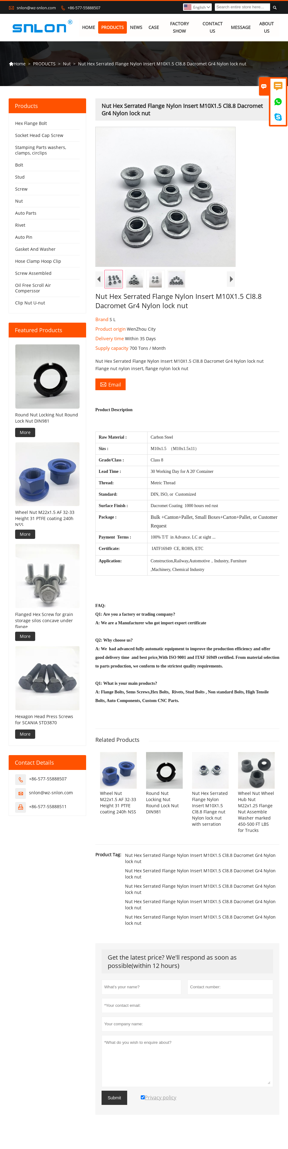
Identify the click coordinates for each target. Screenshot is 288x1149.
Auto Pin (23, 237)
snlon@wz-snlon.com (36, 7)
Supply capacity (112, 348)
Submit (114, 1098)
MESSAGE (241, 28)
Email (110, 384)
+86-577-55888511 (48, 806)
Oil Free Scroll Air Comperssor (33, 288)
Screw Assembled (33, 273)
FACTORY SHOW (179, 27)
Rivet (20, 225)
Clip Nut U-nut (30, 303)
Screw (21, 189)
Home (17, 64)
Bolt (19, 165)
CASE (153, 28)
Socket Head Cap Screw (39, 135)
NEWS (136, 28)
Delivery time (110, 339)
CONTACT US (212, 27)
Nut (67, 64)
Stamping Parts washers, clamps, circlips (40, 150)
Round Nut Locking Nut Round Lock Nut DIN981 (46, 418)
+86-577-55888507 (84, 7)
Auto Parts (25, 213)
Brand (102, 319)
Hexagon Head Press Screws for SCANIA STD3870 (44, 719)
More (25, 432)
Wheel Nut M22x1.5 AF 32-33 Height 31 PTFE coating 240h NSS (44, 519)
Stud (20, 177)
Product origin (111, 329)
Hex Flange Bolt (31, 123)
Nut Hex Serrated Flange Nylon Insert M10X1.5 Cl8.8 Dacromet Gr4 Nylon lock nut (200, 859)
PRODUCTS (112, 28)
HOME (88, 28)
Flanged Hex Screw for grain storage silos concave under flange (44, 620)
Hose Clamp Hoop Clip (38, 261)
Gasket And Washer (35, 249)
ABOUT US (266, 27)
